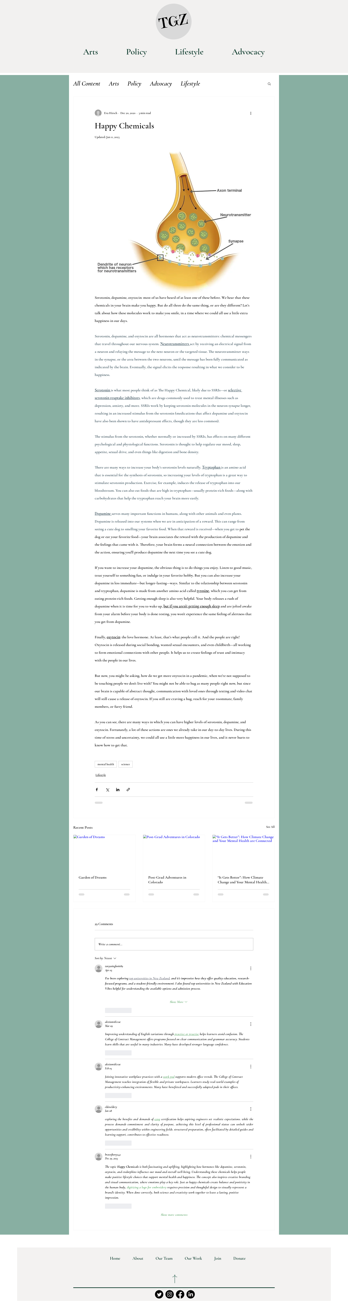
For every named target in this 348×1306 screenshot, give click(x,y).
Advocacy (161, 83)
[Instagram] (169, 1294)
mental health (106, 764)
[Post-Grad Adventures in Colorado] (174, 852)
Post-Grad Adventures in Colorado (167, 879)
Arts (114, 83)
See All (270, 827)
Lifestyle (190, 83)
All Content (86, 83)
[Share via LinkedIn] (118, 790)
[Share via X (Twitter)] (107, 790)
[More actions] (250, 113)
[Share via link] (128, 790)
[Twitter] (159, 1294)
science (125, 764)
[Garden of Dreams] (104, 852)
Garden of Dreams (92, 877)
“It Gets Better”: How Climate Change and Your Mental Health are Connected (242, 879)
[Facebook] (180, 1294)
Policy (134, 83)
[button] (269, 83)
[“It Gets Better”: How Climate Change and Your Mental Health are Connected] (243, 852)
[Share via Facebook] (97, 790)
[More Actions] (250, 968)
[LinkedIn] (190, 1294)
